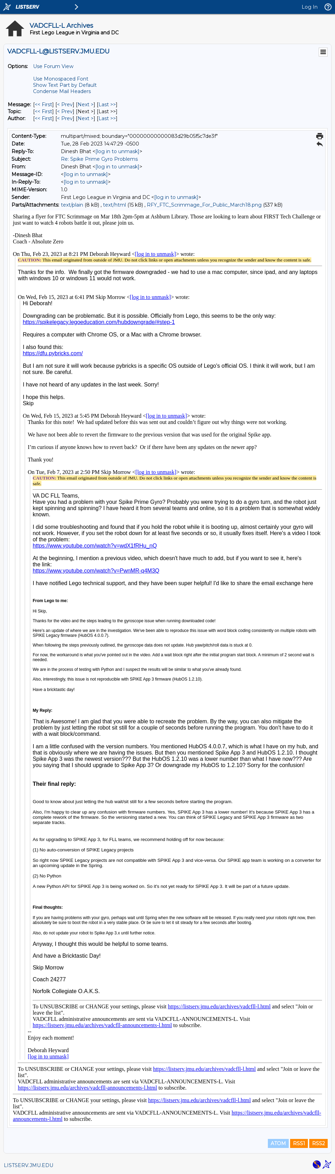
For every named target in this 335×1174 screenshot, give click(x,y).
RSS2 (318, 1143)
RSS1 (299, 1143)
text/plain (72, 205)
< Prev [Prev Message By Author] (65, 118)
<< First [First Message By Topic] (43, 111)
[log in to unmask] (117, 151)
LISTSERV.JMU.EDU (28, 1165)
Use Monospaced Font (60, 79)
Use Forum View (53, 66)
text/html (114, 205)
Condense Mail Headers (62, 91)
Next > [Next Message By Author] (86, 118)
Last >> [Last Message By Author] (107, 118)
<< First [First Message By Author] (43, 118)
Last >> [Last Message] (107, 104)
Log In (310, 7)
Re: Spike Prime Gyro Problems (99, 159)
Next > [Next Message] (86, 104)
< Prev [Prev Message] (65, 104)
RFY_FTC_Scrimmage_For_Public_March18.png (204, 205)
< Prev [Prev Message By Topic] (65, 111)
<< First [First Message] (43, 104)
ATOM (278, 1143)
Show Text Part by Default (65, 85)
